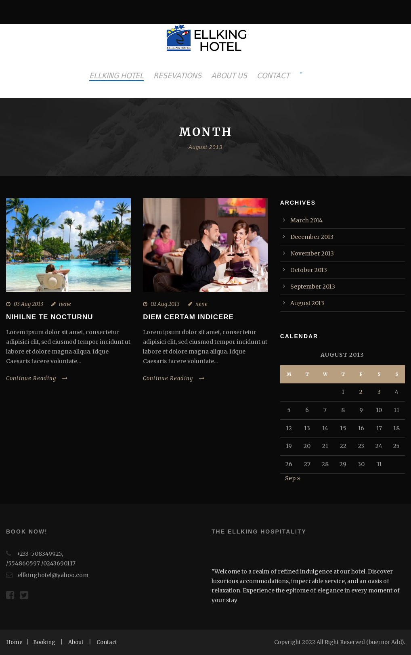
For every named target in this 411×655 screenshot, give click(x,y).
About (76, 642)
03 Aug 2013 (28, 304)
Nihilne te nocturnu (49, 317)
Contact (106, 642)
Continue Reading (37, 378)
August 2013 (307, 303)
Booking (44, 642)
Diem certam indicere (188, 317)
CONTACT (273, 75)
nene (65, 304)
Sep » (292, 478)
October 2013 (308, 270)
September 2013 (312, 286)
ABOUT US (229, 75)
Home (14, 642)
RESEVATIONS (177, 75)
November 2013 (312, 253)
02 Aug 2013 (165, 304)
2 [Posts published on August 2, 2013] (361, 392)
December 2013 (311, 237)
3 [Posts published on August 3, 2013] (379, 392)
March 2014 (306, 220)
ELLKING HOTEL (116, 75)
